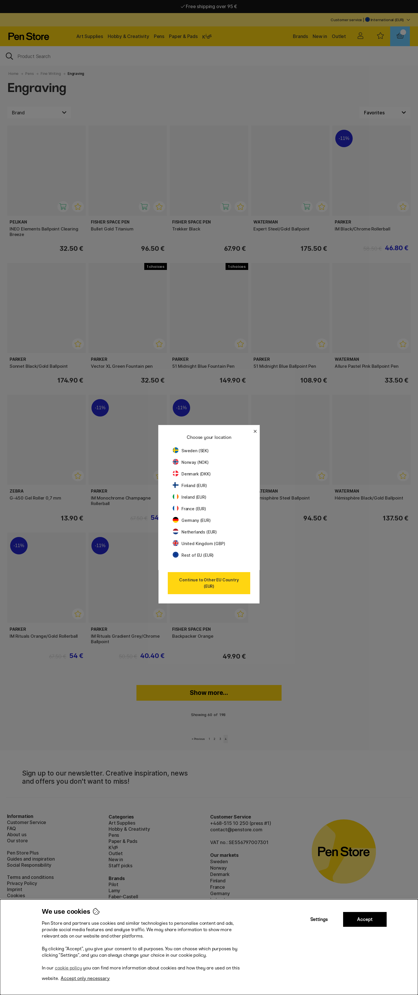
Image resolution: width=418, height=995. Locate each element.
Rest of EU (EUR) (193, 555)
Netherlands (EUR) (195, 531)
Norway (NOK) (191, 462)
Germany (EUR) (192, 520)
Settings (319, 919)
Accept (364, 919)
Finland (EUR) (190, 485)
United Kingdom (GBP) (199, 543)
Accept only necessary (85, 978)
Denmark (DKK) (192, 473)
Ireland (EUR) (189, 497)
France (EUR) (189, 508)
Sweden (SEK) (191, 450)
